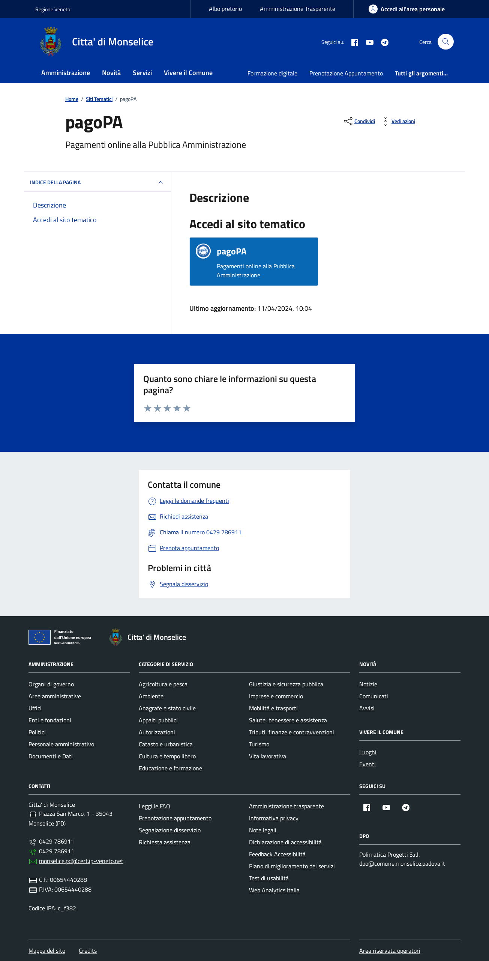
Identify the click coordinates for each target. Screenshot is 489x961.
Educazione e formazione (170, 768)
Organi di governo (51, 684)
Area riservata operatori (389, 950)
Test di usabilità (269, 878)
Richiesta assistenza (164, 842)
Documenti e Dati (50, 756)
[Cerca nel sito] (446, 42)
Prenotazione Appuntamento (346, 73)
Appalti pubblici (158, 720)
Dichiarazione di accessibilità (285, 842)
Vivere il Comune (188, 73)
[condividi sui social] (358, 121)
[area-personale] (407, 9)
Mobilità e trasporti (273, 708)
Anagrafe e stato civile (167, 708)
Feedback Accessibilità (277, 854)
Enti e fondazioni (49, 720)
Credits (88, 950)
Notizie (368, 684)
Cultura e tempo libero (167, 756)
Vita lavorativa (267, 756)
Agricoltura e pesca (163, 684)
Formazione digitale (272, 73)
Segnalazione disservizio (170, 830)
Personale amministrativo (61, 744)
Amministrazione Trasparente (297, 8)
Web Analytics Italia (274, 890)
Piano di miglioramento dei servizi (292, 866)
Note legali (262, 830)
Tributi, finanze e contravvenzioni (291, 732)
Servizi (142, 73)
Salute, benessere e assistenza (288, 720)
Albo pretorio (225, 8)
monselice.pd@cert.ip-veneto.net (81, 860)
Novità (111, 73)
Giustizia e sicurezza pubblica (286, 684)
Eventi (367, 763)
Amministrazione (65, 73)
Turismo (259, 744)
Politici (37, 732)
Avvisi (367, 708)
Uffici (35, 708)
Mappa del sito (46, 950)
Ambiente (151, 696)
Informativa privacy (273, 818)
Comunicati (373, 696)
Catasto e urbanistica (166, 744)
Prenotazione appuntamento (175, 818)
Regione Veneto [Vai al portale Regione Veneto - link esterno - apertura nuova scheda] (52, 9)
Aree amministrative (54, 696)
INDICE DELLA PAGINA (97, 182)
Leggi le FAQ (154, 806)
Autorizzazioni (157, 732)
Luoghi (367, 751)
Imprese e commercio (276, 696)
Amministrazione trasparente (286, 806)
